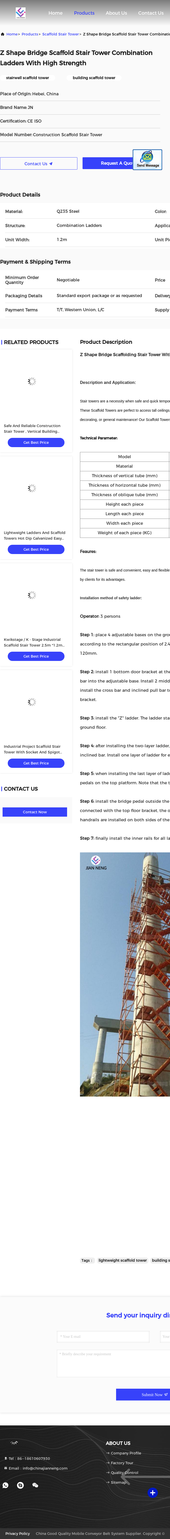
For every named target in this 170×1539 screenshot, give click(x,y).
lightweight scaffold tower (123, 1260)
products (30, 34)
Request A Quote (121, 163)
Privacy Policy (17, 1533)
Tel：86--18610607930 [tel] (27, 1458)
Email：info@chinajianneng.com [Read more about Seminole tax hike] (36, 1468)
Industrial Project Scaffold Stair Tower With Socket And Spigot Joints (32, 752)
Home (55, 13)
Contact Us (151, 13)
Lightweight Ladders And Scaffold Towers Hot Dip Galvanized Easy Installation (35, 538)
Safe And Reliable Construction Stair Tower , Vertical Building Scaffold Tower (32, 431)
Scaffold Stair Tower (60, 34)
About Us (116, 13)
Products (84, 13)
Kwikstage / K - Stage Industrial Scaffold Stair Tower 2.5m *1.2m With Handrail (33, 645)
